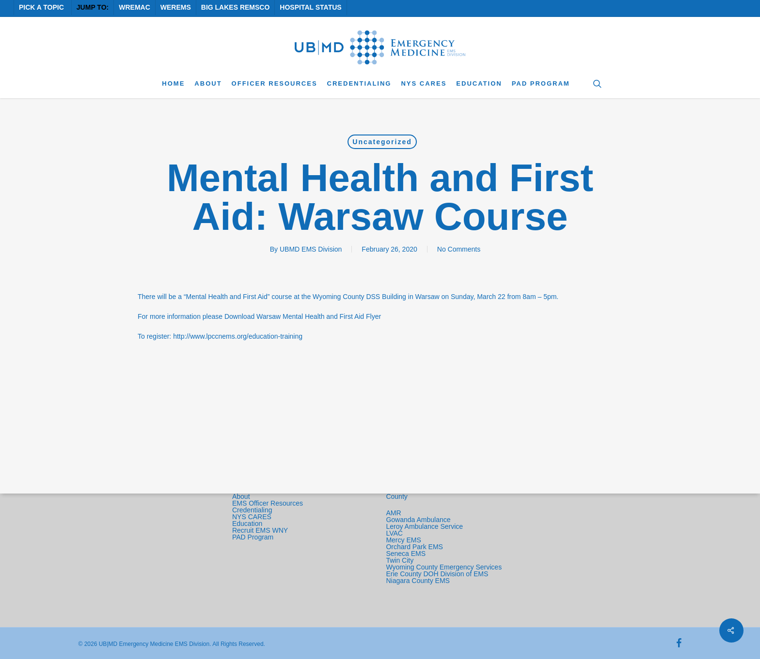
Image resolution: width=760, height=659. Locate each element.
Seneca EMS (407, 553)
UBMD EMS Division (311, 249)
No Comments (458, 249)
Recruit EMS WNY (261, 530)
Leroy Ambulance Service (424, 526)
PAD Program (252, 537)
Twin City (400, 560)
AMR (393, 513)
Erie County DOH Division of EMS (437, 574)
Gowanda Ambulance (418, 520)
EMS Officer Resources (267, 503)
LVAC (395, 533)
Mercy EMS (403, 540)
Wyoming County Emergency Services (444, 567)
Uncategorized (382, 142)
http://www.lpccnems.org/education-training (237, 336)
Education (247, 523)
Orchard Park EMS (414, 547)
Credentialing (252, 510)
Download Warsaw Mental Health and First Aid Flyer (302, 316)
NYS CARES (252, 517)
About (241, 496)
